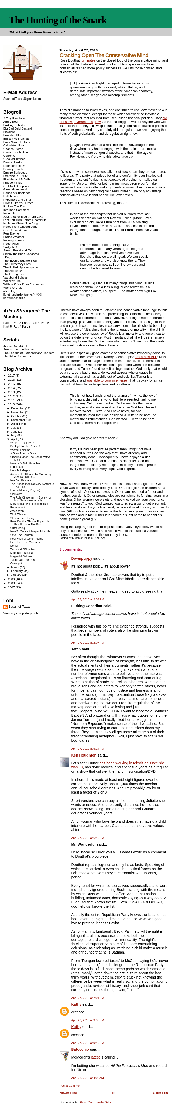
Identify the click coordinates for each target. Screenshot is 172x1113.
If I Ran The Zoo (14, 206)
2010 (12, 404)
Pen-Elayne (11, 233)
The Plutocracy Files (17, 264)
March (15, 567)
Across (16, 346)
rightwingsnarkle (14, 297)
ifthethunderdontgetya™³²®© (22, 294)
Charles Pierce (13, 148)
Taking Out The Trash (23, 559)
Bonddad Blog (12, 135)
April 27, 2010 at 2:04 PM (87, 599)
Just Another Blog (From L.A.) (23, 216)
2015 (12, 383)
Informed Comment (16, 209)
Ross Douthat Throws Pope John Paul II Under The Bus (30, 523)
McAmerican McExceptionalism (29, 503)
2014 (12, 388)
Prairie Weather (13, 236)
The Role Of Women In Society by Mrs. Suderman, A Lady (30, 499)
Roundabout (17, 507)
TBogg (7, 257)
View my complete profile (21, 613)
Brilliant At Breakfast (16, 138)
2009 (12, 579)
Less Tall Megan (20, 470)
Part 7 (17, 326)
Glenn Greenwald (15, 189)
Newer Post (68, 1093)
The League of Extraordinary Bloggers (28, 352)
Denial (14, 545)
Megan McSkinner (21, 556)
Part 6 (7, 326)
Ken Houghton (84, 755)
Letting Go (16, 466)
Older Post (161, 1093)
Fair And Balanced (21, 480)
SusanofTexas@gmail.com (22, 99)
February (17, 571)
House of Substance (17, 192)
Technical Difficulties (22, 549)
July (14, 427)
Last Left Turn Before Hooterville (25, 220)
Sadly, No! (10, 247)
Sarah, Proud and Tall (17, 250)
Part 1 (7, 323)
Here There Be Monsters (25, 542)
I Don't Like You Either (18, 203)
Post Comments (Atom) (97, 1102)
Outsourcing (17, 528)
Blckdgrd (9, 131)
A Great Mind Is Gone (23, 453)
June (14, 431)
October (16, 416)
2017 (12, 375)
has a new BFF (146, 357)
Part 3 (26, 323)
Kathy (76, 1004)
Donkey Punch (13, 169)
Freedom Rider (13, 182)
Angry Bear (10, 121)
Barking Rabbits (14, 125)
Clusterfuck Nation (15, 152)
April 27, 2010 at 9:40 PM (87, 1042)
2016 (12, 379)
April (14, 439)
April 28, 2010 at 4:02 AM (87, 1077)
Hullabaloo (10, 196)
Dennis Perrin (12, 162)
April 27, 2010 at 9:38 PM (87, 1020)
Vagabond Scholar (15, 277)
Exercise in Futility (15, 175)
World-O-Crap (12, 287)
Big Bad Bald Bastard (17, 128)
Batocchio (80, 1049)
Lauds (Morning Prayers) (25, 490)
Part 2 (17, 323)
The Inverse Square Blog (20, 260)
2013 (12, 392)
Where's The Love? (22, 442)
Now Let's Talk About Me (25, 463)
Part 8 (26, 326)
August (16, 423)
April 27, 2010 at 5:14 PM (87, 748)
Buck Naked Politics (16, 142)
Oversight (16, 563)
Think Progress (13, 274)
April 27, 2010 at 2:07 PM (87, 642)
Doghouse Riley (14, 165)
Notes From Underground (20, 226)
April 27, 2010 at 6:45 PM (87, 837)
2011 (12, 400)
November (18, 412)
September (18, 419)
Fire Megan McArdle (17, 179)
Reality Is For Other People (26, 538)
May (14, 435)
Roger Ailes (11, 243)
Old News (16, 494)
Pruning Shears (13, 240)
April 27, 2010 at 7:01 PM (87, 997)
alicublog (9, 291)
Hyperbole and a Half (17, 199)
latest (95, 1057)
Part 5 (45, 323)
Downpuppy (81, 558)
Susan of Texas (19, 606)
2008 (12, 583)
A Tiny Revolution (15, 118)
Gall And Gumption (16, 186)
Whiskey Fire (12, 280)
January (16, 574)
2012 (12, 396)
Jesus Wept (17, 510)
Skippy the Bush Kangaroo (21, 253)
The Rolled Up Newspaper (21, 267)
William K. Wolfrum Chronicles (23, 284)
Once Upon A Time (16, 230)
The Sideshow (13, 270)
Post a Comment (70, 1085)
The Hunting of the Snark (57, 20)
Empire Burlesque (15, 172)
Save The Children (21, 535)
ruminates (88, 60)
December (18, 408)
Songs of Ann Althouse (18, 349)
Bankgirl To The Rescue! (25, 446)
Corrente (9, 155)
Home (115, 1093)
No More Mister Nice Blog (20, 223)
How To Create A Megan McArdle (30, 531)
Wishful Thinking (20, 449)
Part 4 (35, 323)
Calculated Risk (13, 145)
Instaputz (9, 213)
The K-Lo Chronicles (17, 356)
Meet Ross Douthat (22, 552)
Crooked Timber (14, 159)
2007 (12, 587)
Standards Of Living (22, 518)
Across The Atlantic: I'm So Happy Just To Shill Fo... (30, 475)
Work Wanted (18, 514)
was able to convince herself (108, 380)
